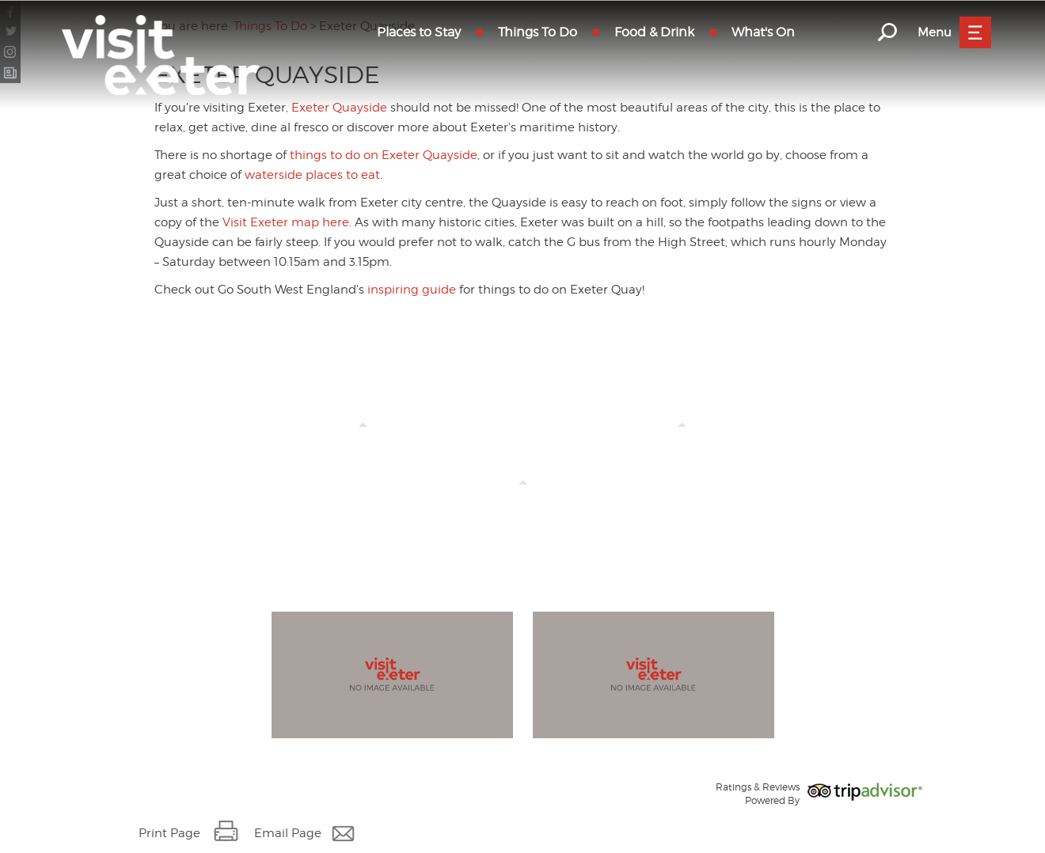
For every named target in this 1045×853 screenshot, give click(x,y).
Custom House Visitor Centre (522, 498)
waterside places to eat (312, 175)
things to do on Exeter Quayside (383, 155)
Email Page (287, 833)
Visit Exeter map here (285, 222)
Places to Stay (419, 32)
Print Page (169, 833)
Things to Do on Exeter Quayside (363, 440)
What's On (763, 32)
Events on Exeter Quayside (682, 440)
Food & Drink (654, 32)
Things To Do (537, 32)
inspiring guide (411, 289)
